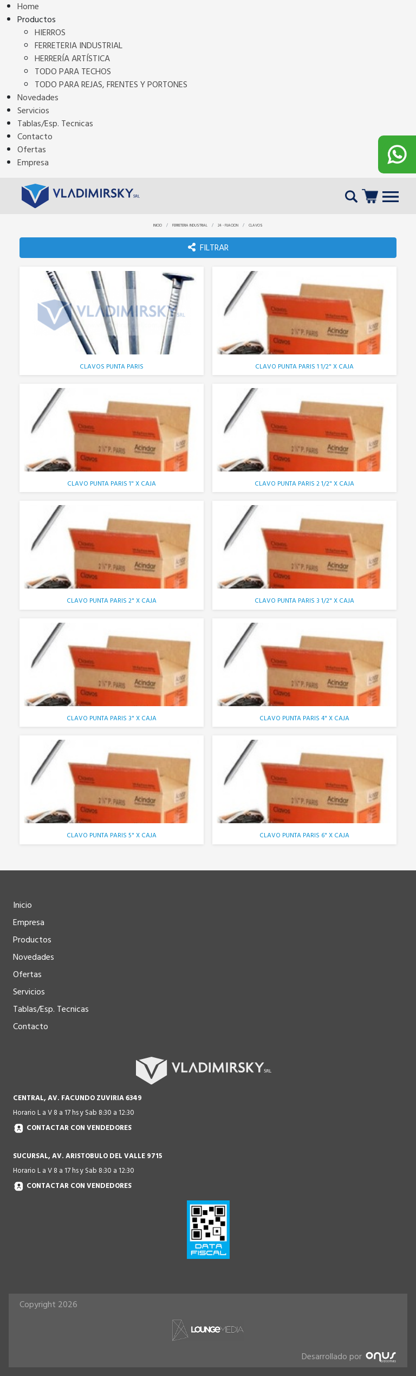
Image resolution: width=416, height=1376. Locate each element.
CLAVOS (256, 225)
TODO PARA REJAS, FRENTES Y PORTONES (111, 84)
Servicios (33, 111)
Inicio (22, 905)
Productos (32, 940)
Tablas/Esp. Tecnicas (55, 124)
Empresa (33, 163)
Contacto (35, 137)
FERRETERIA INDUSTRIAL (78, 45)
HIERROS (50, 32)
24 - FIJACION (228, 225)
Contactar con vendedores (72, 1128)
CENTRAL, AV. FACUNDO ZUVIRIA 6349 (77, 1098)
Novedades (37, 98)
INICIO (157, 225)
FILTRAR (208, 248)
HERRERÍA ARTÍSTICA (72, 58)
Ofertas (31, 150)
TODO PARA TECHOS (73, 71)
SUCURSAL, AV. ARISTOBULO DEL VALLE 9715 (87, 1156)
